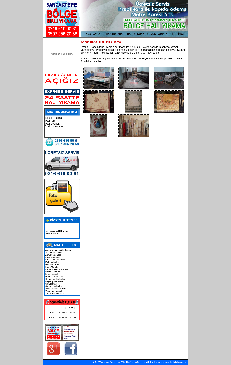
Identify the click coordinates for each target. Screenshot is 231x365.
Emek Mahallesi (52, 257)
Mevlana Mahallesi (54, 276)
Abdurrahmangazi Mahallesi (58, 250)
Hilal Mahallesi (52, 264)
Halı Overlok (52, 123)
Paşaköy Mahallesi (54, 281)
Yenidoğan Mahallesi (55, 291)
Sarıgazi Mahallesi (53, 286)
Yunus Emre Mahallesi (55, 293)
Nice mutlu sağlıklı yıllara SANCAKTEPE (56, 232)
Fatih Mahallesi (52, 262)
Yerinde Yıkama (54, 126)
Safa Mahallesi (52, 284)
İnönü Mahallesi (52, 267)
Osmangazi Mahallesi (55, 279)
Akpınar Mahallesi (53, 252)
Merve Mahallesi (53, 274)
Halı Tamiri (51, 120)
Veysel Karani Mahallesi (56, 288)
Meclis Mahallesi (53, 272)
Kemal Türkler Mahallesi (56, 269)
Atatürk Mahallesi (53, 255)
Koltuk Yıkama (53, 117)
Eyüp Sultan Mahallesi (55, 259)
